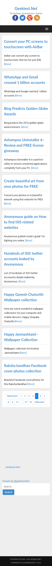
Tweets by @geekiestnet (16, 481)
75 (26, 402)
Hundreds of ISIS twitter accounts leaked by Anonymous (23, 258)
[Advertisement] (26, 436)
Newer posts (12, 396)
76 (31, 402)
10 (17, 402)
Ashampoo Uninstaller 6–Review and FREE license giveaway (24, 145)
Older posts (39, 402)
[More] (7, 64)
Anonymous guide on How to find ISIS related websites (25, 222)
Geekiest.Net (26, 8)
